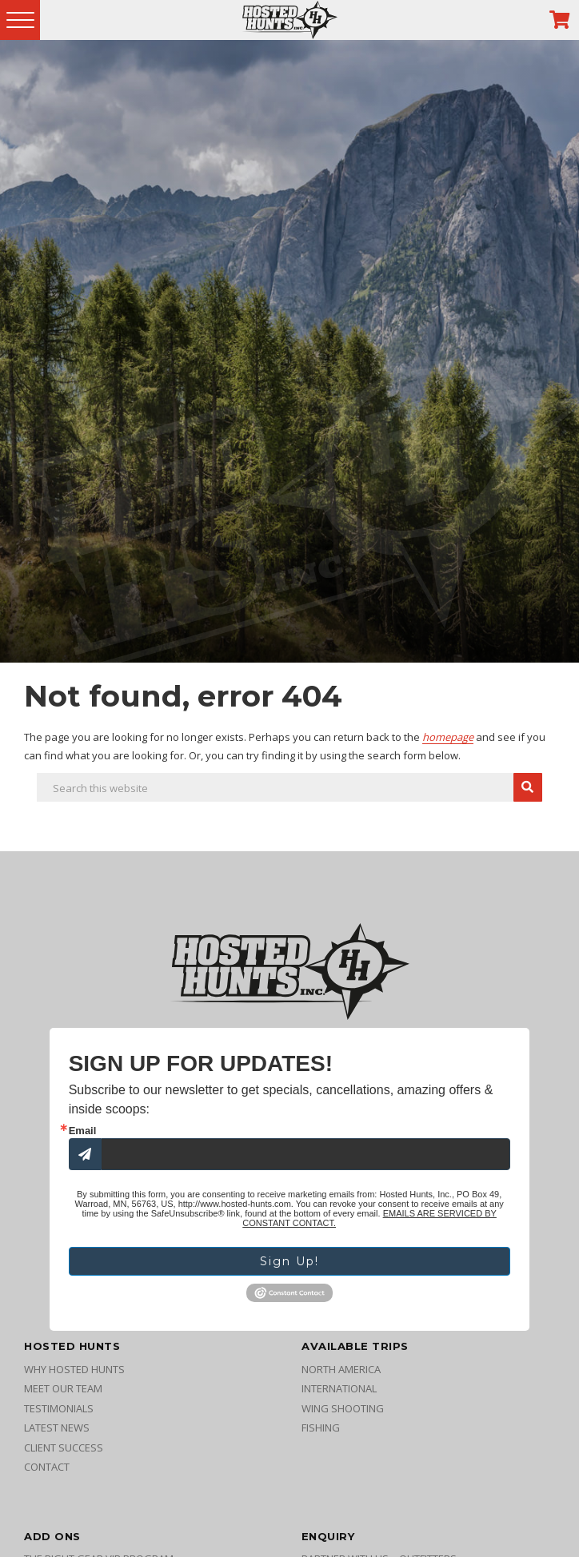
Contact (47, 1470)
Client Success (63, 1451)
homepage (447, 737)
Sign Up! (289, 1263)
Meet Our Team (63, 1392)
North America (341, 1372)
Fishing (320, 1431)
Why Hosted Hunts (74, 1372)
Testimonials (59, 1411)
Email (83, 1130)
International (339, 1392)
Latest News (57, 1431)
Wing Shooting (342, 1411)
